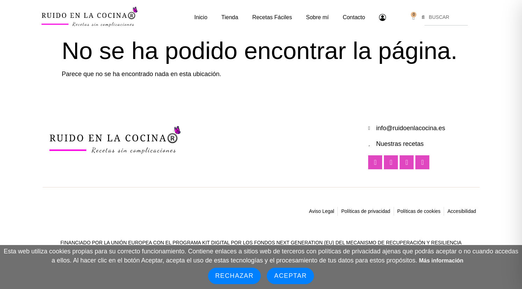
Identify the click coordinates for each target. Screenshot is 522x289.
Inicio (200, 17)
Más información (441, 261)
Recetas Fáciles (272, 17)
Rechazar (234, 275)
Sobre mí (317, 17)
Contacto (354, 17)
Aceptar (290, 275)
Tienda (229, 17)
